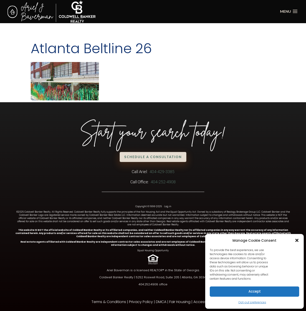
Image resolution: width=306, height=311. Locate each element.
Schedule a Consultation (153, 157)
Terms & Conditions (108, 301)
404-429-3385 (161, 171)
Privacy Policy (141, 301)
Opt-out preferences (252, 302)
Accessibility (204, 301)
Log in (167, 206)
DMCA (161, 301)
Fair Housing (179, 301)
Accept (254, 291)
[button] (297, 240)
